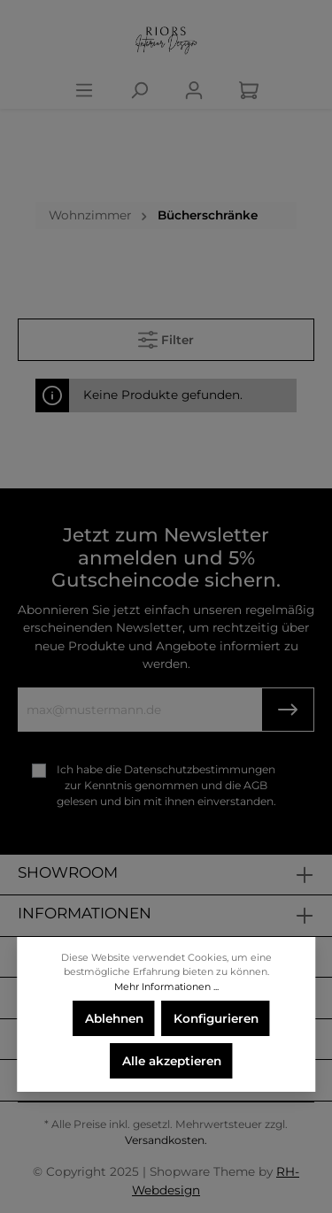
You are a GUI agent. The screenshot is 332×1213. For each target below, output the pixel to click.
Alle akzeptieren (171, 1061)
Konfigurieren (216, 1018)
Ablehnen (114, 1018)
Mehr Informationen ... (166, 986)
